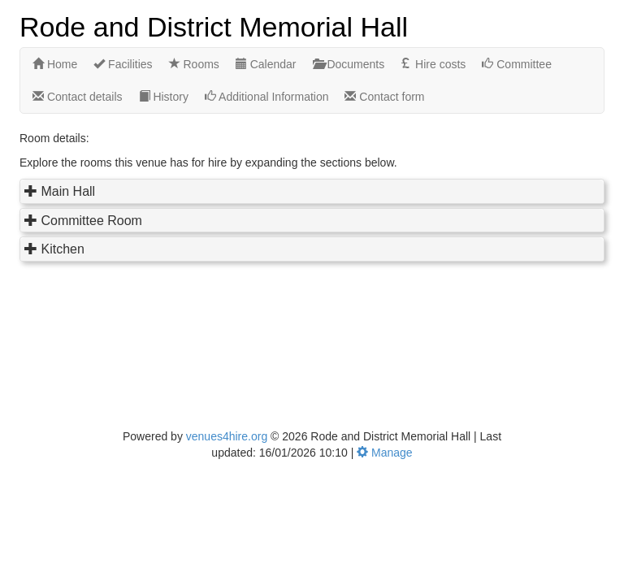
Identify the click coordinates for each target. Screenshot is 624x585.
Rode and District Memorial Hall (214, 25)
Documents (349, 64)
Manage (384, 452)
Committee (517, 64)
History (163, 96)
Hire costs (433, 64)
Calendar (266, 64)
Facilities (122, 64)
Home (54, 64)
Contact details (77, 96)
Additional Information (267, 96)
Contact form (384, 96)
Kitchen (62, 249)
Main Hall (68, 191)
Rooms (194, 64)
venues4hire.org (226, 436)
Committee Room (91, 221)
